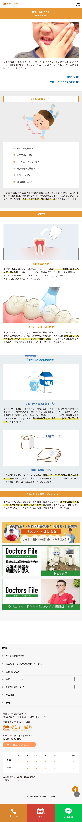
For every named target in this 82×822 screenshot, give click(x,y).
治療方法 (71, 77)
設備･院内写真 (12, 671)
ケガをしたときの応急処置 (62, 82)
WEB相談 (10, 695)
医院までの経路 (21, 744)
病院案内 (24, 663)
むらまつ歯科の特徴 (15, 656)
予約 (8, 702)
